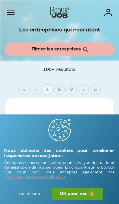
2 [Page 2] (59, 89)
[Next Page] (83, 89)
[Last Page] (95, 89)
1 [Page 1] (47, 89)
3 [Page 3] (71, 89)
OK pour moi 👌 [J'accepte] (77, 194)
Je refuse (29, 194)
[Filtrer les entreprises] (59, 49)
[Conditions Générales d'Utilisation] (35, 177)
